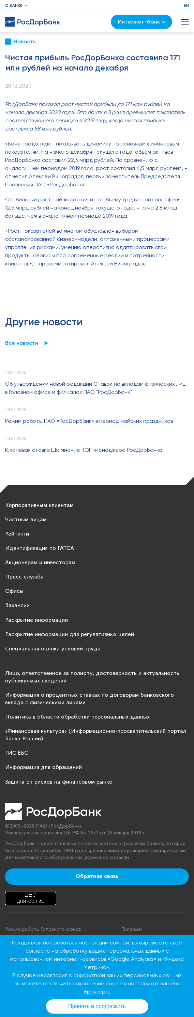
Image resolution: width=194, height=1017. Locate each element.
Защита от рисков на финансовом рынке (58, 782)
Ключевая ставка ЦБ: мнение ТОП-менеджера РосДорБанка (83, 450)
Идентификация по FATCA (39, 548)
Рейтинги (17, 534)
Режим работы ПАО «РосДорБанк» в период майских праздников (89, 421)
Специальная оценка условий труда (53, 649)
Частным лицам (26, 520)
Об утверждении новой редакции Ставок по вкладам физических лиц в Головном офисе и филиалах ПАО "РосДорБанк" (95, 388)
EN (186, 5)
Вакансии (17, 605)
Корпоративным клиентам (39, 505)
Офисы (14, 591)
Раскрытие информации (36, 620)
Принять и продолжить (97, 1006)
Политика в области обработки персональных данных (77, 717)
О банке (13, 5)
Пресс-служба (24, 577)
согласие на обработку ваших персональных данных (95, 950)
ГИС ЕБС (16, 753)
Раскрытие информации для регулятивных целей (69, 634)
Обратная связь (97, 876)
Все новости (21, 343)
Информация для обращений (43, 767)
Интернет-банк (141, 21)
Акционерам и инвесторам (40, 563)
